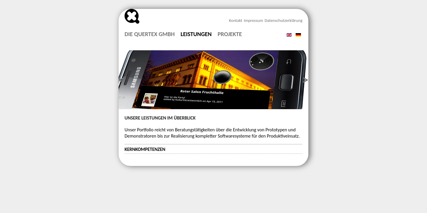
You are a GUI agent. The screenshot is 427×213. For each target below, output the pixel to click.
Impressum (253, 20)
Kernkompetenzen (145, 149)
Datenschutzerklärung (283, 20)
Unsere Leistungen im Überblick (160, 118)
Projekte (230, 34)
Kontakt (235, 20)
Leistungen (196, 34)
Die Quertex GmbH (150, 34)
